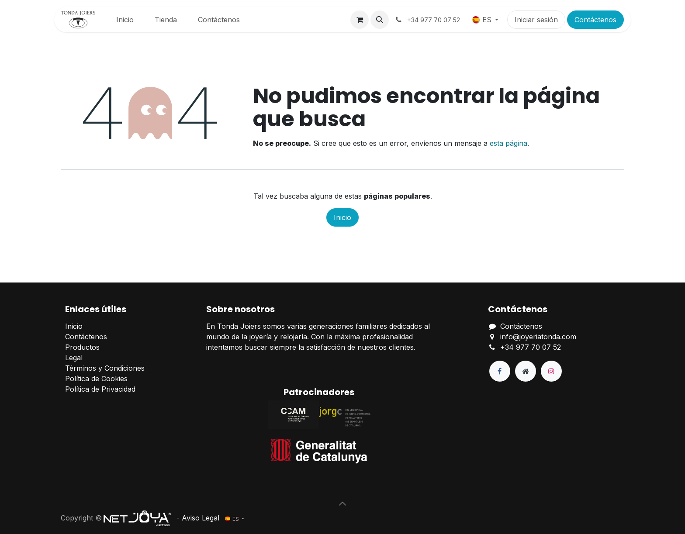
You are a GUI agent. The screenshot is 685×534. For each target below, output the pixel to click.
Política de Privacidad (100, 389)
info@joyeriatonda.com (538, 336)
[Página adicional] (525, 371)
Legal (74, 357)
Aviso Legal (200, 517)
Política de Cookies (96, 378)
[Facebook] (499, 371)
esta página (508, 143)
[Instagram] (551, 371)
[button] (379, 19)
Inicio (342, 217)
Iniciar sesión (536, 19)
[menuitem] (125, 19)
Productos (82, 347)
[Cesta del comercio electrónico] (359, 19)
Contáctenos (595, 19)
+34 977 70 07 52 (530, 347)
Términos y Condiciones (105, 368)
